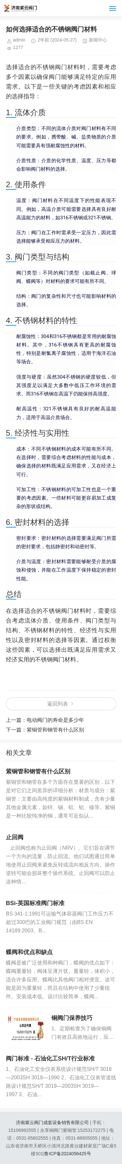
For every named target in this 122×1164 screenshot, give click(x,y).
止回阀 (14, 837)
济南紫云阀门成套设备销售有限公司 (52, 1122)
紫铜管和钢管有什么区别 (55, 730)
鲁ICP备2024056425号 (67, 1153)
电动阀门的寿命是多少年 (55, 720)
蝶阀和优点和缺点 (29, 952)
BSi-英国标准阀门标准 (35, 903)
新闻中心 (98, 39)
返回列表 (57, 704)
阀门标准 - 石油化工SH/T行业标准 (50, 1058)
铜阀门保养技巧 (71, 1018)
